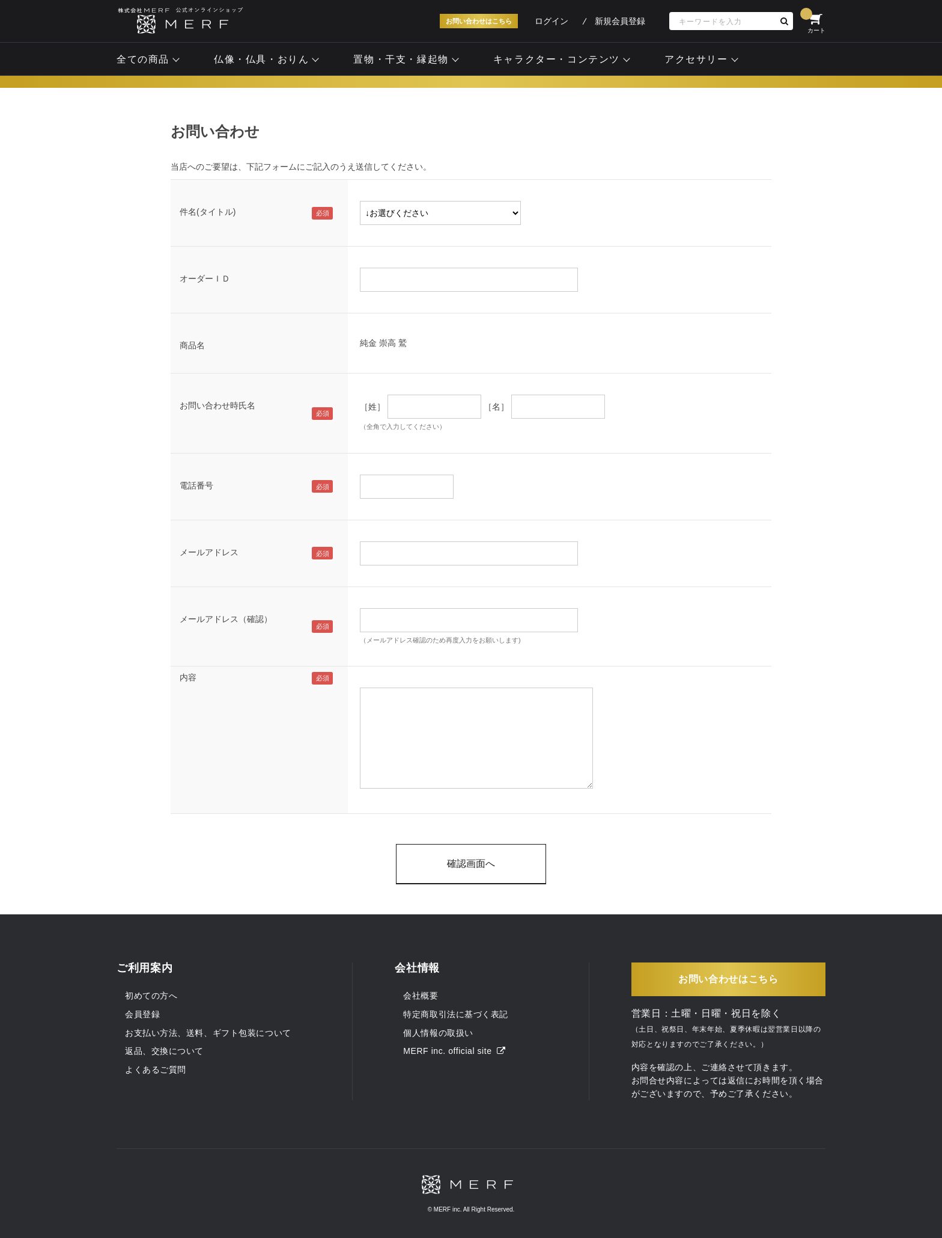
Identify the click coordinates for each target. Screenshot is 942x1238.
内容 (188, 677)
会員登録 (142, 1014)
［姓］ (372, 406)
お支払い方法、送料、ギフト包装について (208, 1033)
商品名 (192, 345)
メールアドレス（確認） (226, 619)
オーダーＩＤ (205, 278)
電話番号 (196, 485)
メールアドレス (209, 552)
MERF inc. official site (454, 1051)
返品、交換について (164, 1051)
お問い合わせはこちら (479, 21)
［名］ (496, 406)
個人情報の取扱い (438, 1033)
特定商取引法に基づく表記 (455, 1014)
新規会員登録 (620, 21)
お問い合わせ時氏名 (217, 405)
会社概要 (420, 995)
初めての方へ (151, 995)
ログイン (551, 21)
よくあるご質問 (155, 1069)
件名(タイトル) (207, 212)
